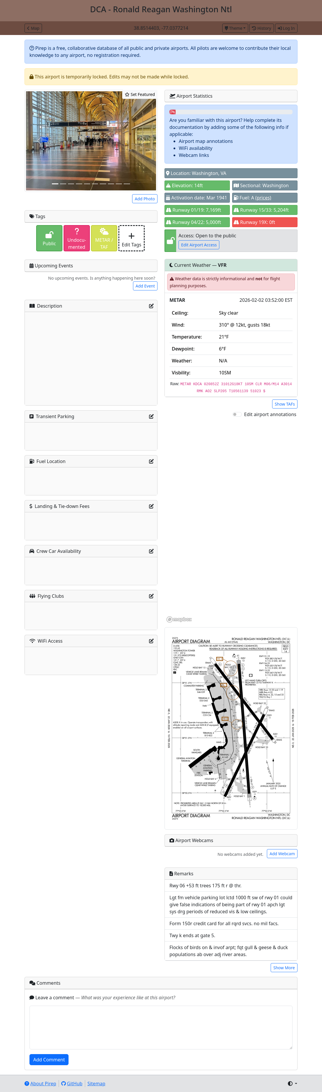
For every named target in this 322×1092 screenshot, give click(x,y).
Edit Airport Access (199, 245)
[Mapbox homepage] (179, 619)
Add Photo (145, 198)
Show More (284, 967)
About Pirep (40, 1083)
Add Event (145, 286)
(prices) (263, 197)
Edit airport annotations (270, 414)
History (261, 28)
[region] (231, 520)
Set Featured (140, 94)
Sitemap (97, 1083)
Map (33, 28)
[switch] (237, 414)
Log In (286, 28)
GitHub (72, 1083)
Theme (233, 28)
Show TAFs (285, 404)
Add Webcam (282, 853)
